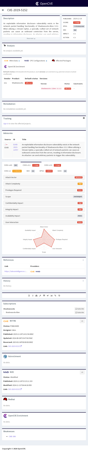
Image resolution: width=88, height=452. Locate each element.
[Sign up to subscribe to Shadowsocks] (80, 308)
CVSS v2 (13, 171)
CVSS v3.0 (52, 165)
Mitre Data (12, 60)
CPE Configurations (35, 60)
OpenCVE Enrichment (14, 66)
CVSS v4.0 (11, 165)
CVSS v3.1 (31, 165)
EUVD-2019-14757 (15, 147)
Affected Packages (61, 60)
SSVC (62, 171)
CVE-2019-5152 (17, 10)
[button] (3, 10)
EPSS (46, 171)
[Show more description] (31, 38)
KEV (31, 171)
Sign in (5, 123)
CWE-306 (12, 436)
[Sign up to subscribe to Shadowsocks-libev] (80, 312)
